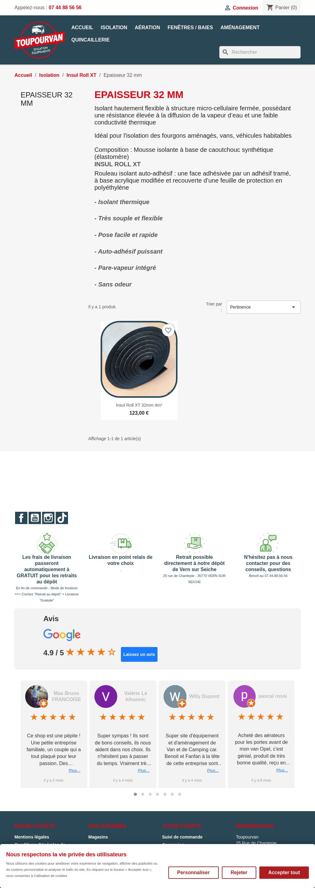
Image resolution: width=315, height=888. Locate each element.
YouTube (35, 518)
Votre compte (181, 826)
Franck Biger (55, 696)
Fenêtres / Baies (190, 27)
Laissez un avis (139, 654)
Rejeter (239, 872)
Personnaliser (193, 872)
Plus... (64, 770)
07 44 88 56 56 (65, 7)
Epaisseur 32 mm (47, 99)
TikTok (62, 518)
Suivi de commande (182, 837)
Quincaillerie (90, 39)
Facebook (21, 518)
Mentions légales (31, 837)
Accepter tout (284, 872)
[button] (135, 794)
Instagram (48, 518)
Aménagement (240, 27)
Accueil (82, 27)
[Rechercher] (260, 52)
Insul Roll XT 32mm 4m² (139, 405)
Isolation (114, 27)
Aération (147, 27)
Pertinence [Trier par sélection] (263, 307)
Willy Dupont (263, 696)
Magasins (98, 837)
